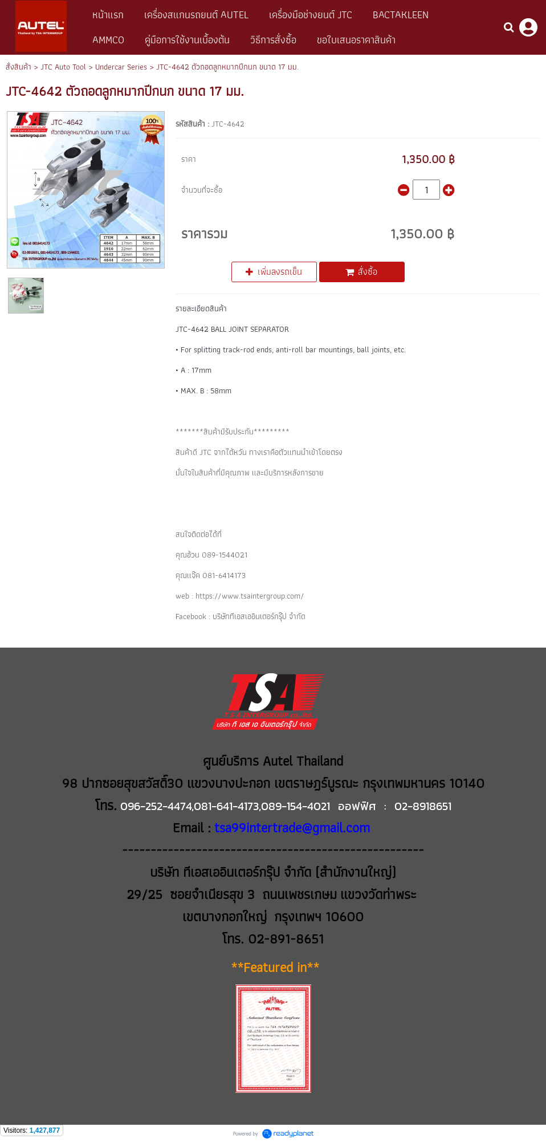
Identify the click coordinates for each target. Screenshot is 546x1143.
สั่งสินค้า (18, 66)
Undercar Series (121, 66)
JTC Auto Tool (63, 66)
